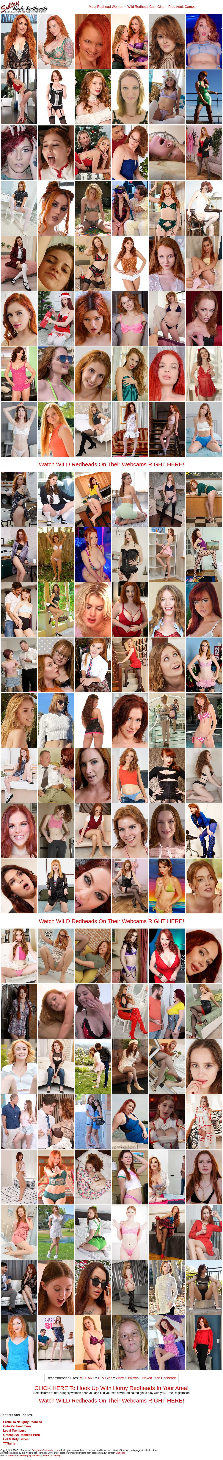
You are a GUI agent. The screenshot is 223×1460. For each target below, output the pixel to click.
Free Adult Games (181, 7)
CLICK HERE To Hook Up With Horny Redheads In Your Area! (111, 1388)
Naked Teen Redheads (159, 1378)
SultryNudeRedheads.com (45, 1450)
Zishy (120, 1378)
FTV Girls (105, 1378)
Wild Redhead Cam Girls (145, 7)
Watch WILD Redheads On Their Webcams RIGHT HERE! (111, 464)
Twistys (133, 1378)
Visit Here (120, 1453)
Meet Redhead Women (106, 7)
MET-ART (87, 1378)
